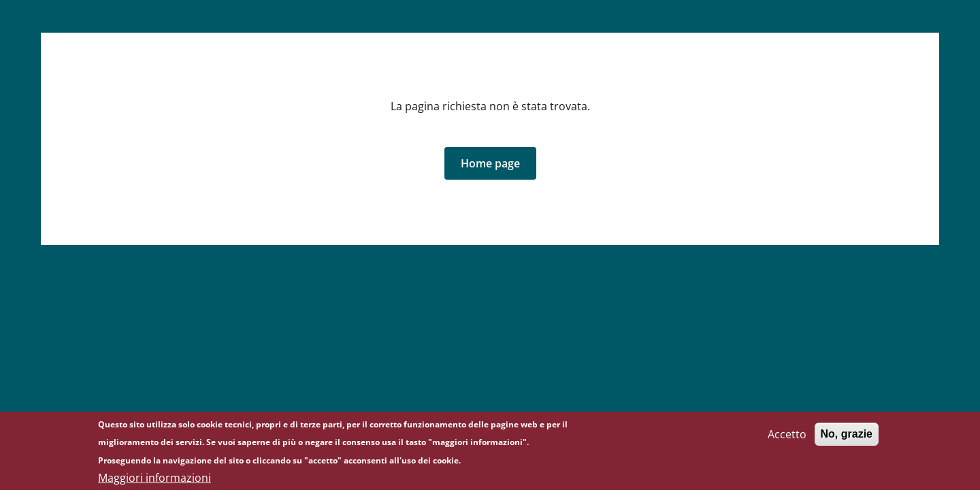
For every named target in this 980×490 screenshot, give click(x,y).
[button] (490, 163)
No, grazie (846, 436)
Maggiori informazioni (154, 480)
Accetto (787, 436)
